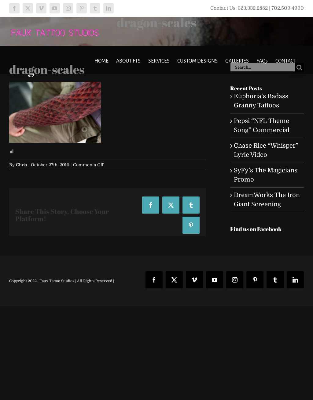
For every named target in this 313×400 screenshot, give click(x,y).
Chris (21, 164)
